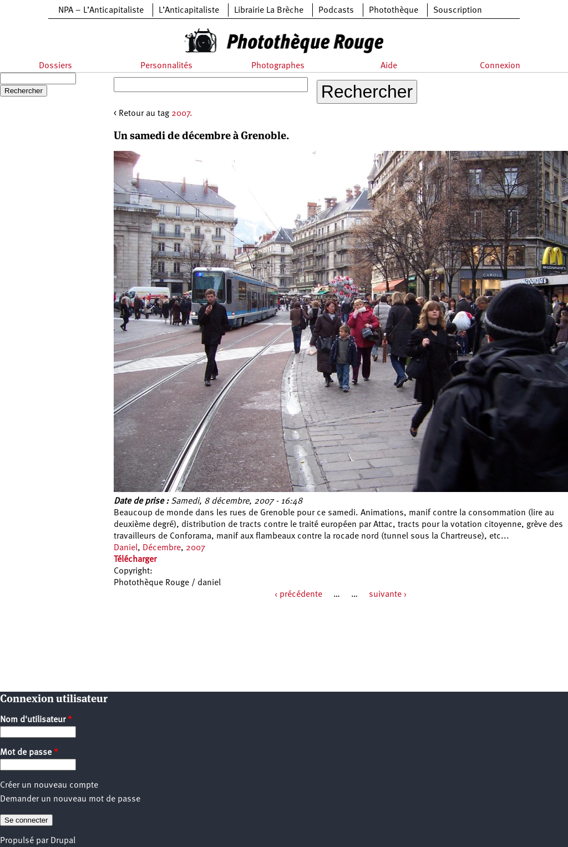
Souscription (457, 10)
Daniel (126, 548)
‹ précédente (298, 594)
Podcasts (336, 10)
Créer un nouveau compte (49, 785)
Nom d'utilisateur (36, 720)
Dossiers (55, 66)
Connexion (500, 66)
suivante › (388, 594)
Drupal (62, 840)
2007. (181, 113)
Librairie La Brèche (268, 10)
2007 (195, 548)
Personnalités (166, 66)
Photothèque (393, 10)
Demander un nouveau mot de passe (70, 799)
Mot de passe (29, 752)
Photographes (278, 66)
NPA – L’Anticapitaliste (101, 10)
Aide (389, 66)
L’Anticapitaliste (189, 10)
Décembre (162, 548)
